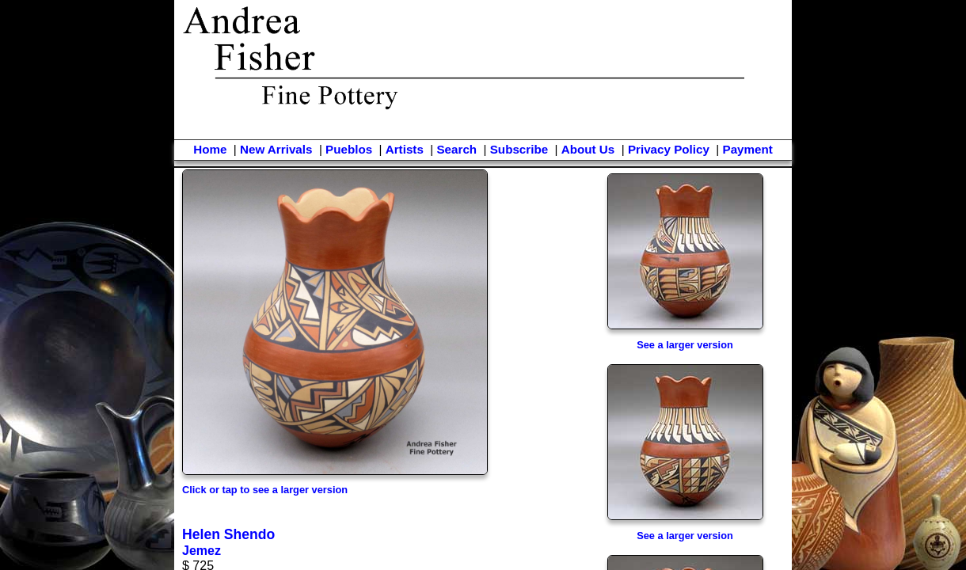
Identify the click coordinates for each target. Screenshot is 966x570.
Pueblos (348, 149)
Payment (748, 149)
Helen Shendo (228, 534)
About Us (588, 149)
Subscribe (519, 149)
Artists (405, 149)
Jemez (201, 550)
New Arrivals (276, 149)
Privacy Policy (668, 149)
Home (209, 149)
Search (456, 149)
